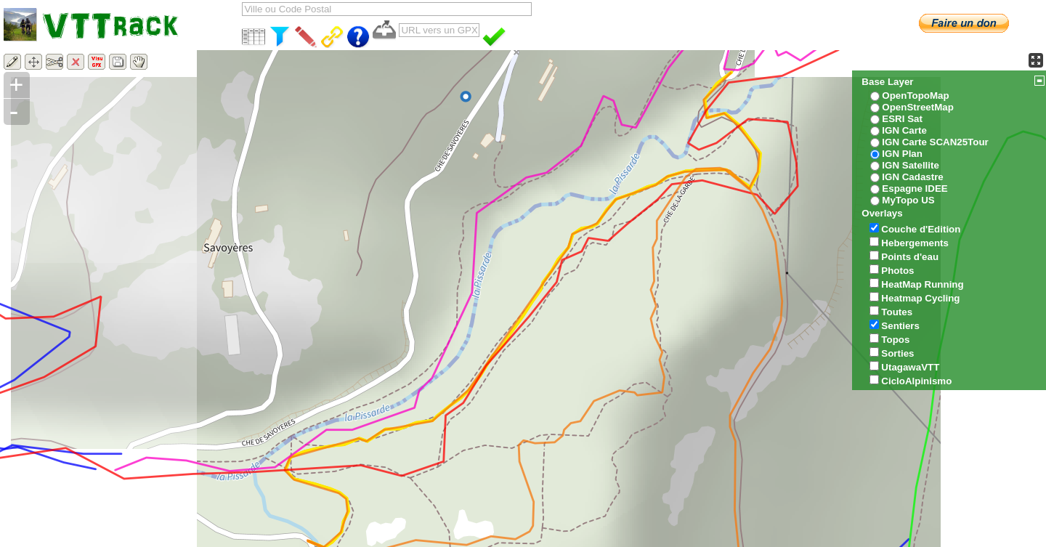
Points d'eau (909, 256)
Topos (895, 339)
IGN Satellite (910, 165)
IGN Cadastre (912, 176)
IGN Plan (902, 153)
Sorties (897, 353)
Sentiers (900, 325)
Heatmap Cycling (920, 298)
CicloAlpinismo (916, 381)
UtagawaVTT (910, 367)
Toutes (896, 312)
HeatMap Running (922, 284)
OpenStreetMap (918, 107)
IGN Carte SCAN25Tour (935, 142)
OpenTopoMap (915, 95)
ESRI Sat (902, 118)
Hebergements (915, 243)
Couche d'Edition (920, 229)
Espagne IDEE (914, 188)
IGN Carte (904, 130)
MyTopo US (908, 200)
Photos (897, 270)
